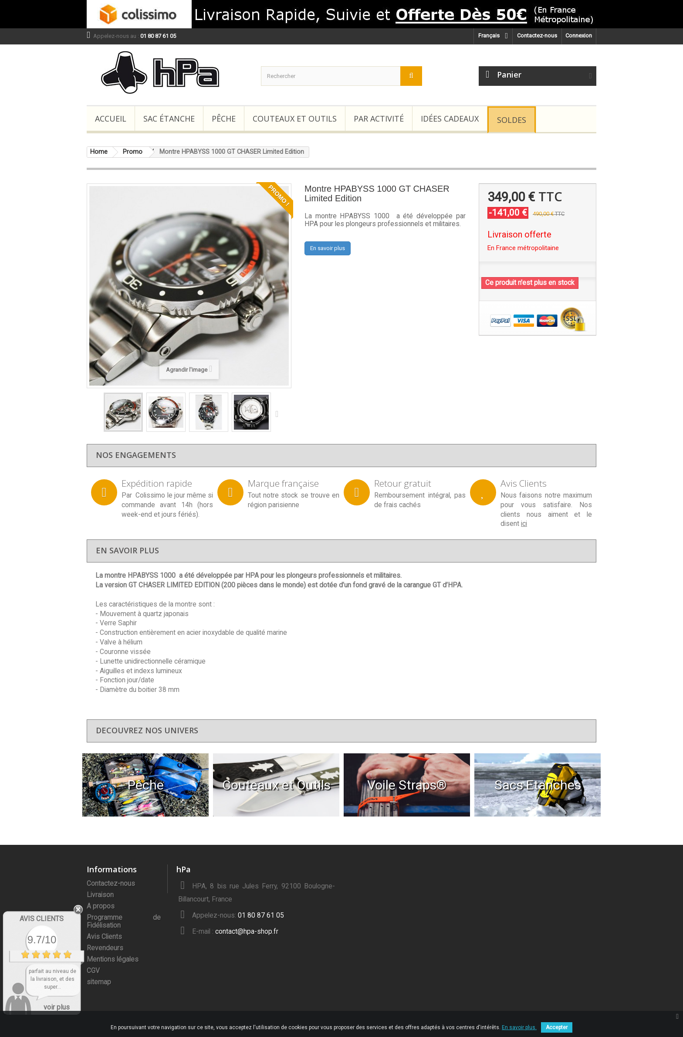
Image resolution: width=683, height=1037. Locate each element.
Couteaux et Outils (295, 118)
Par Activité (379, 118)
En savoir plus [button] (327, 248)
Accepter (557, 1027)
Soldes (511, 120)
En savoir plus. (519, 1027)
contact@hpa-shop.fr (246, 931)
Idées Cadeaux (450, 118)
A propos (101, 906)
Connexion (578, 35)
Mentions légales (113, 959)
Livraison (100, 895)
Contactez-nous (537, 35)
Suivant (278, 413)
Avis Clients (104, 937)
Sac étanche (169, 118)
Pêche (224, 118)
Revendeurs (105, 948)
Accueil (110, 118)
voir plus (57, 1007)
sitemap (99, 982)
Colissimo (150, 495)
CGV (93, 971)
